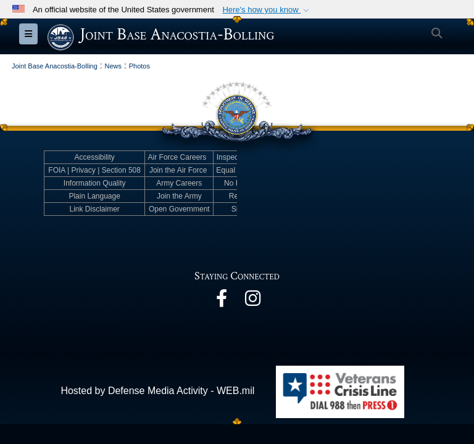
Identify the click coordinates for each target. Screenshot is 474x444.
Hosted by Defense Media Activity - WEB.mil (157, 390)
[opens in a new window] (221, 301)
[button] (267, 10)
